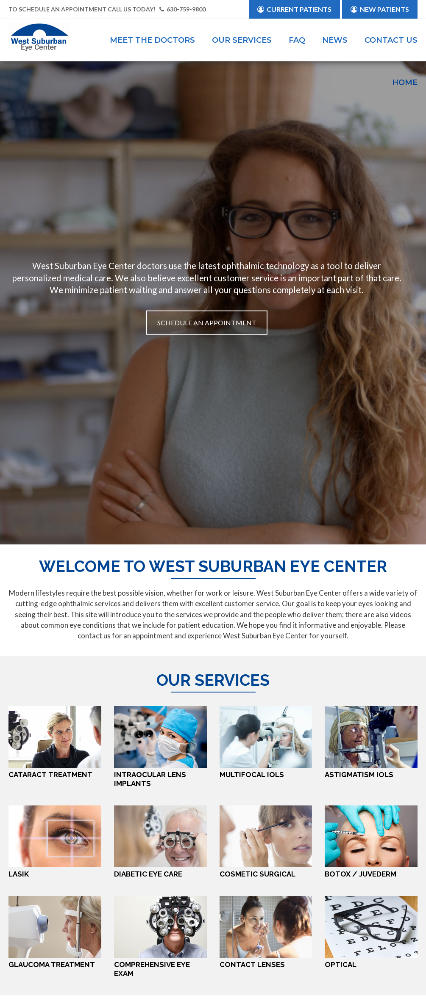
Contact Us (391, 40)
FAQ (297, 40)
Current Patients (294, 9)
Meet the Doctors (152, 40)
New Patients (380, 9)
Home (405, 82)
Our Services (242, 40)
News (335, 40)
